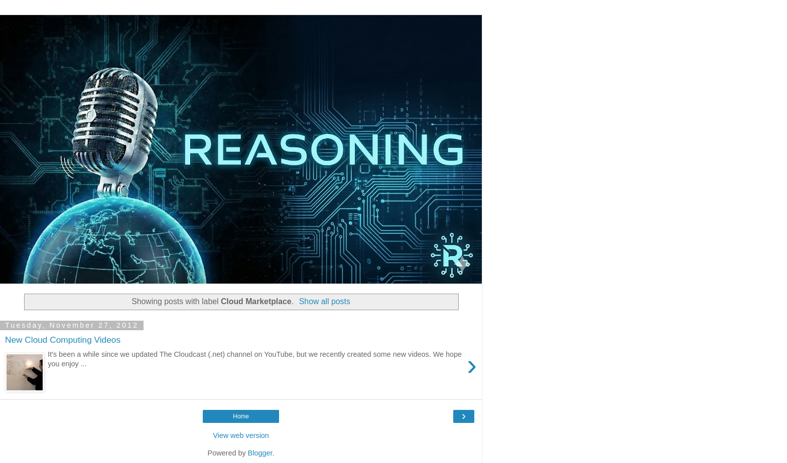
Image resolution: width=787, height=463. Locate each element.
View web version (241, 435)
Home (241, 416)
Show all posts (324, 301)
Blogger (260, 453)
